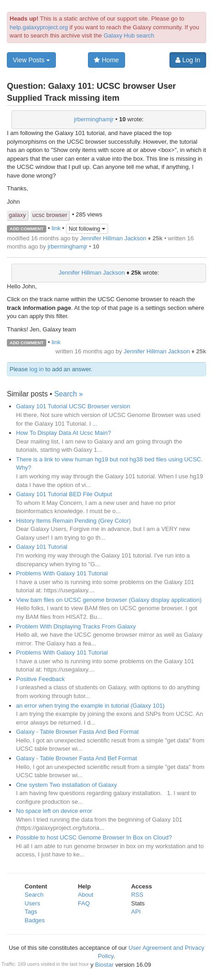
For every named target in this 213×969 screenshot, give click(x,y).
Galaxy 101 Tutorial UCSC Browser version (73, 406)
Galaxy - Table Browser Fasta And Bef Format (76, 758)
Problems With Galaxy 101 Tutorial (62, 573)
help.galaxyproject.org (39, 27)
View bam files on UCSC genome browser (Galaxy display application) (109, 599)
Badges (35, 920)
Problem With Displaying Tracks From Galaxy (76, 626)
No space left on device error (54, 810)
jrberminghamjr (94, 119)
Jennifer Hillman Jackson (113, 238)
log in (36, 369)
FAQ (84, 903)
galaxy (17, 214)
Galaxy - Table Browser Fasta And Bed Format (77, 731)
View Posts (31, 60)
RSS (137, 894)
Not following (87, 229)
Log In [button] (187, 60)
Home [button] (106, 60)
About (85, 894)
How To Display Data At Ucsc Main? (63, 432)
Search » (68, 394)
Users (32, 903)
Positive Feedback (40, 679)
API (136, 911)
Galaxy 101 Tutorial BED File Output (64, 494)
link (56, 228)
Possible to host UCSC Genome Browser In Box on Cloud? (94, 837)
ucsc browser (50, 214)
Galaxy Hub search (129, 35)
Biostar (104, 964)
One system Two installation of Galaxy (66, 784)
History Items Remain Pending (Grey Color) (73, 520)
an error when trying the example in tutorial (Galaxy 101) (90, 705)
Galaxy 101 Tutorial (41, 546)
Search (34, 894)
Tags (31, 911)
